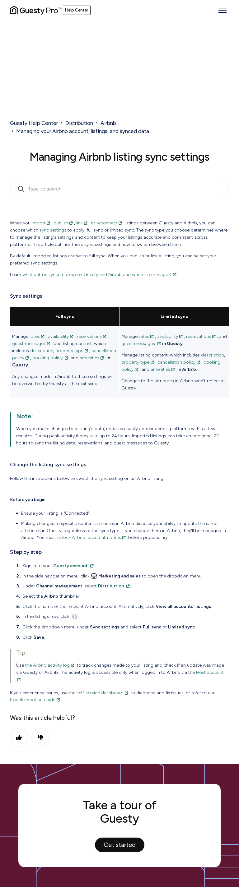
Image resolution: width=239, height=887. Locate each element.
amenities (89, 358)
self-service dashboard (100, 693)
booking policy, (47, 358)
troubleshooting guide (32, 699)
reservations (89, 336)
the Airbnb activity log (47, 665)
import (38, 223)
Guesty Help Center (34, 123)
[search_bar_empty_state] (119, 189)
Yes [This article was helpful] (19, 737)
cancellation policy (176, 362)
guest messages (29, 343)
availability (58, 336)
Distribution (79, 123)
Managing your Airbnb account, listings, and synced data (82, 131)
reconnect (106, 223)
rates (35, 336)
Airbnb (108, 123)
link (79, 223)
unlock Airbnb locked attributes (89, 537)
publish (61, 223)
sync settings (53, 230)
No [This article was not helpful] (40, 737)
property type (69, 350)
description (41, 350)
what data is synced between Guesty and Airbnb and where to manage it (97, 274)
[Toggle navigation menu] (222, 10)
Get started (120, 844)
